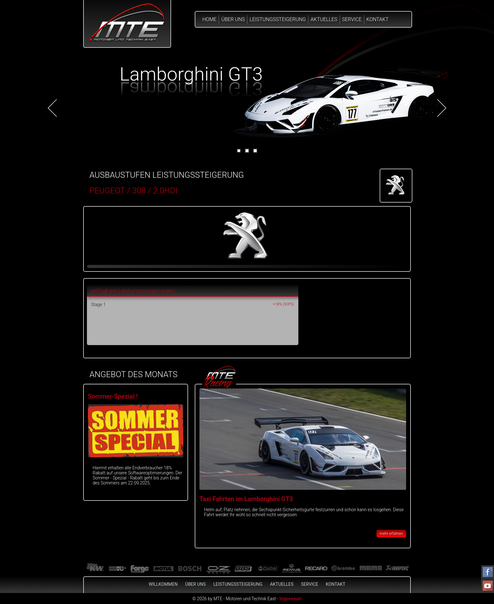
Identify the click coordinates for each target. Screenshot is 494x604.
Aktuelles (324, 19)
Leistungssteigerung (278, 19)
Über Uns (233, 19)
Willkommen (163, 584)
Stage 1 (98, 304)
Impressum (290, 598)
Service (352, 19)
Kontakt (377, 19)
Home (209, 19)
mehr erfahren (391, 533)
